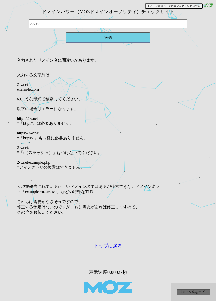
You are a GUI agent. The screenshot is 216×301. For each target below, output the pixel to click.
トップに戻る (108, 245)
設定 (209, 5)
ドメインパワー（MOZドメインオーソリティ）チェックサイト (108, 11)
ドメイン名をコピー (193, 292)
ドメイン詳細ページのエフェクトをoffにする (173, 5)
